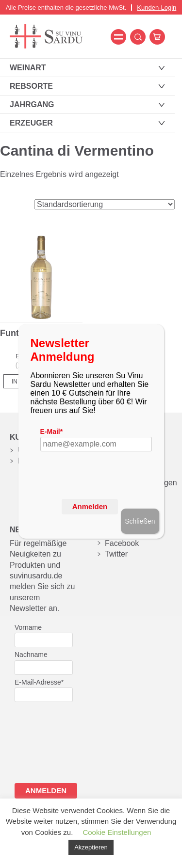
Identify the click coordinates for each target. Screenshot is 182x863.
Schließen (140, 521)
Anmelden (90, 506)
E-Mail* (51, 431)
